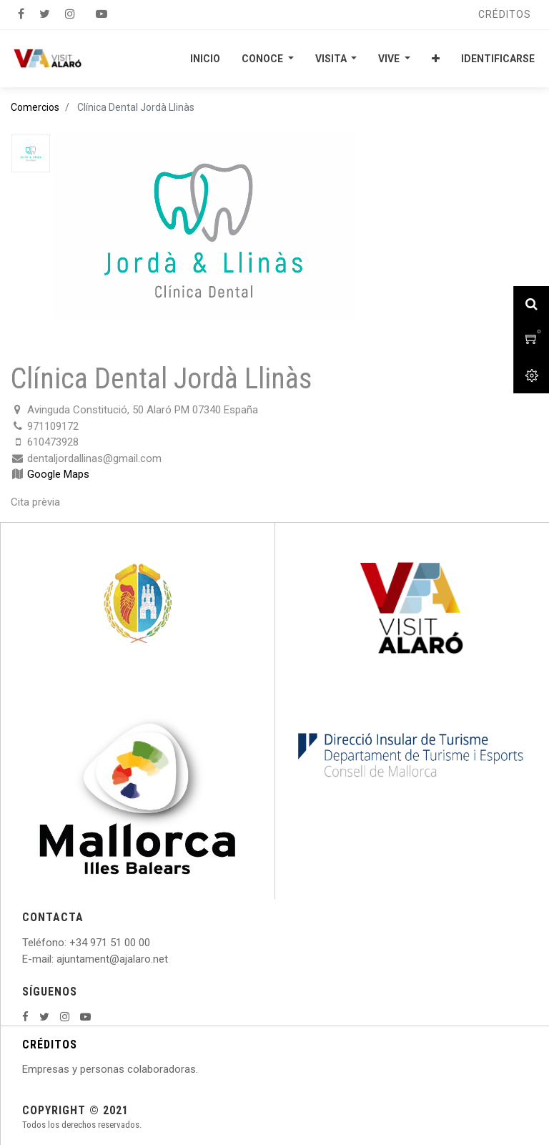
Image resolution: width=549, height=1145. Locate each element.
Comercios (35, 107)
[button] (435, 58)
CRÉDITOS (49, 1044)
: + (70, 942)
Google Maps (58, 474)
